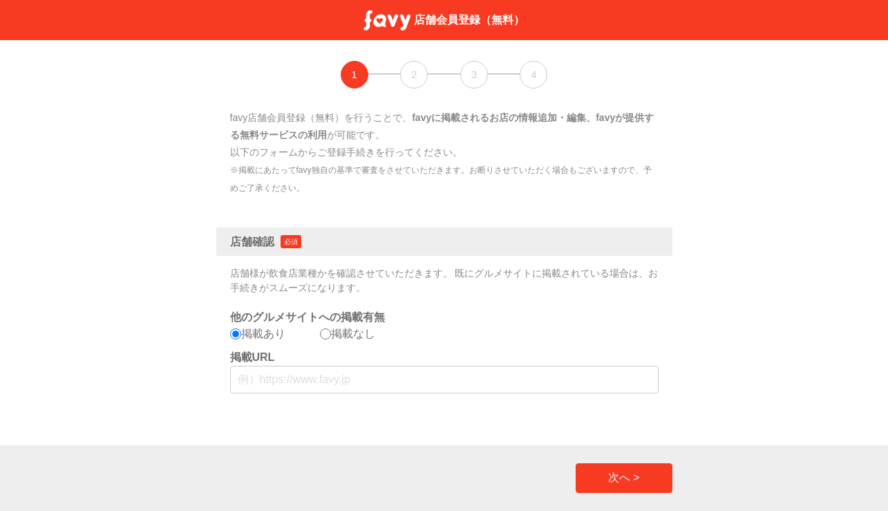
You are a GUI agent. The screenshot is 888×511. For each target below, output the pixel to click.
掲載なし (347, 334)
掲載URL (252, 357)
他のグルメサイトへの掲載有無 (307, 317)
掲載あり (257, 334)
